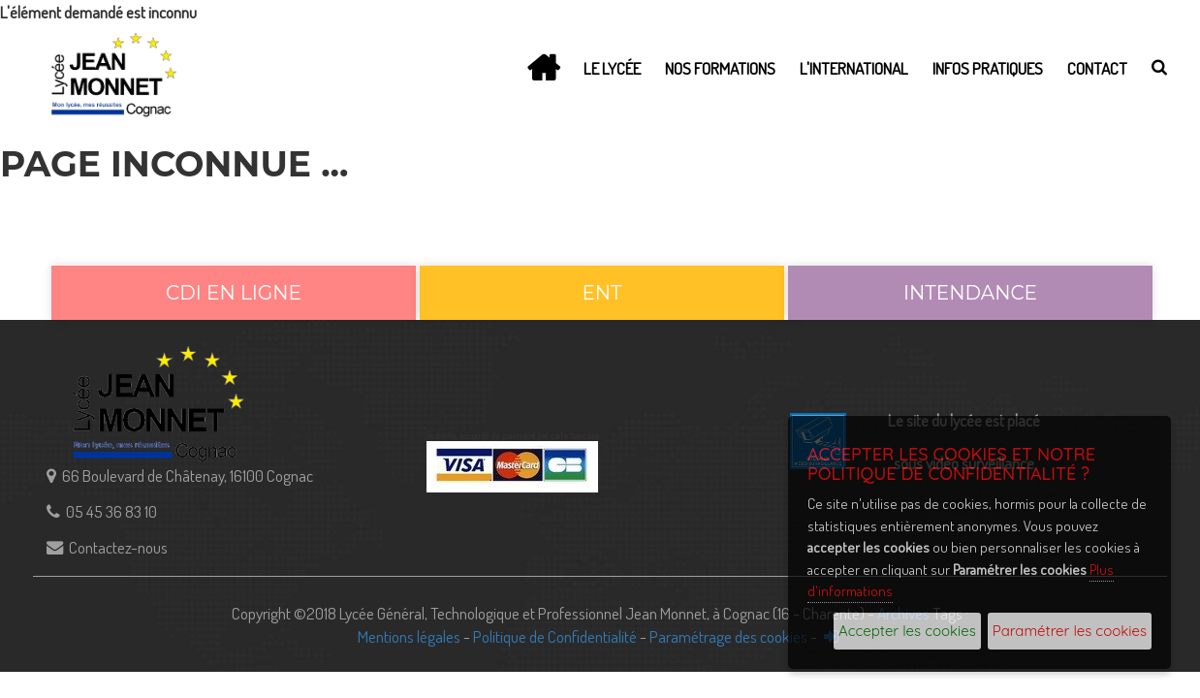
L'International (854, 68)
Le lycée (612, 68)
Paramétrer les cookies (1070, 630)
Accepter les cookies (907, 630)
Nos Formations (720, 68)
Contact (1097, 68)
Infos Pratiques (987, 68)
